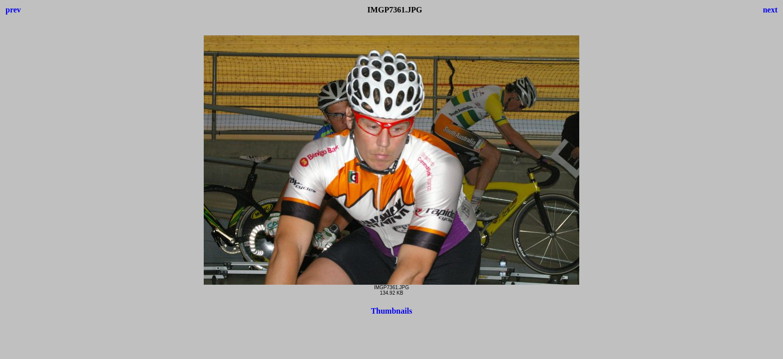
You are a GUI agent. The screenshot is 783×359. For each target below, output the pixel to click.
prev (13, 9)
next (770, 9)
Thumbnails (391, 311)
